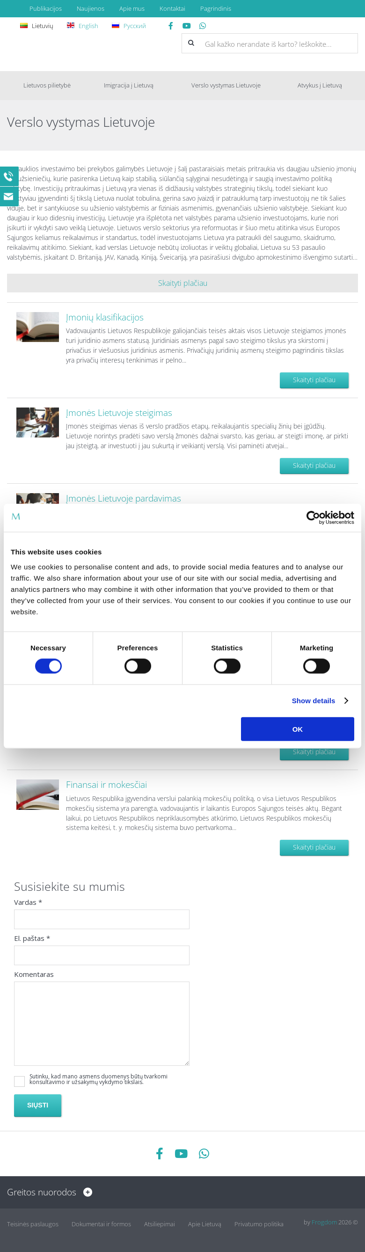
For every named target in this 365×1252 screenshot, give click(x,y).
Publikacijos (45, 8)
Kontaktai (172, 8)
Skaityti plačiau (314, 379)
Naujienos (90, 8)
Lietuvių (38, 26)
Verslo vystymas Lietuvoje (226, 85)
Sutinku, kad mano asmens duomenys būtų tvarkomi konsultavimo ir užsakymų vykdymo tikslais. (98, 1080)
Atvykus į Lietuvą (320, 85)
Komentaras (34, 975)
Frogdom (324, 1222)
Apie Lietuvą (204, 1222)
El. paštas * (32, 939)
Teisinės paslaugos (32, 1222)
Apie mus (132, 8)
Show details (314, 701)
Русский (130, 26)
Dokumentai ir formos (101, 1222)
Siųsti (37, 1106)
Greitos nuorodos (47, 1192)
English (84, 26)
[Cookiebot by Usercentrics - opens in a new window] (313, 518)
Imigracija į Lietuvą (128, 85)
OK (297, 729)
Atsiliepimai (159, 1222)
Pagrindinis (215, 8)
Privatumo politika (259, 1222)
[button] (191, 43)
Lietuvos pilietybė (47, 85)
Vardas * (28, 903)
